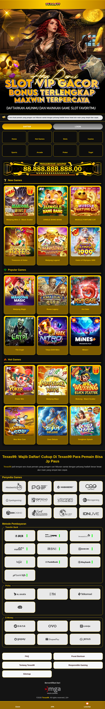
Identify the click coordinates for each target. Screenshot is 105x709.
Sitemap (27, 674)
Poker (65, 150)
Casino (91, 137)
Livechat (87, 705)
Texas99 (7, 466)
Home (14, 137)
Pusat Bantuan (78, 656)
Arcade (40, 150)
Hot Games (39, 137)
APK (52, 705)
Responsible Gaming (78, 665)
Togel (90, 150)
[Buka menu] (4, 4)
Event (18, 705)
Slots (65, 137)
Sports (14, 150)
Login (78, 126)
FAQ (27, 656)
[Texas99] (53, 4)
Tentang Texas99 (27, 665)
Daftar (27, 126)
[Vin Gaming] (52, 690)
